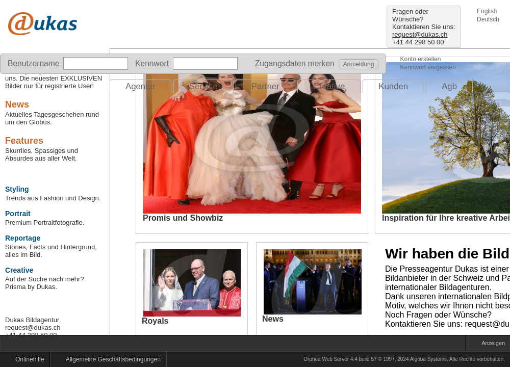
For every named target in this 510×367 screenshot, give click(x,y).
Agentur (140, 86)
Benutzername (33, 63)
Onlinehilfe (27, 360)
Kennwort (152, 63)
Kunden (393, 86)
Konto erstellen (420, 59)
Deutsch (488, 19)
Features (24, 141)
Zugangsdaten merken (292, 63)
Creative (329, 86)
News (17, 104)
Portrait (18, 213)
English (487, 11)
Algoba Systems (428, 359)
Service (203, 86)
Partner (265, 86)
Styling (17, 189)
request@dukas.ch (420, 34)
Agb (449, 86)
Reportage (22, 238)
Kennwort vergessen (427, 67)
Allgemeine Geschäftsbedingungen (111, 360)
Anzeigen (490, 344)
